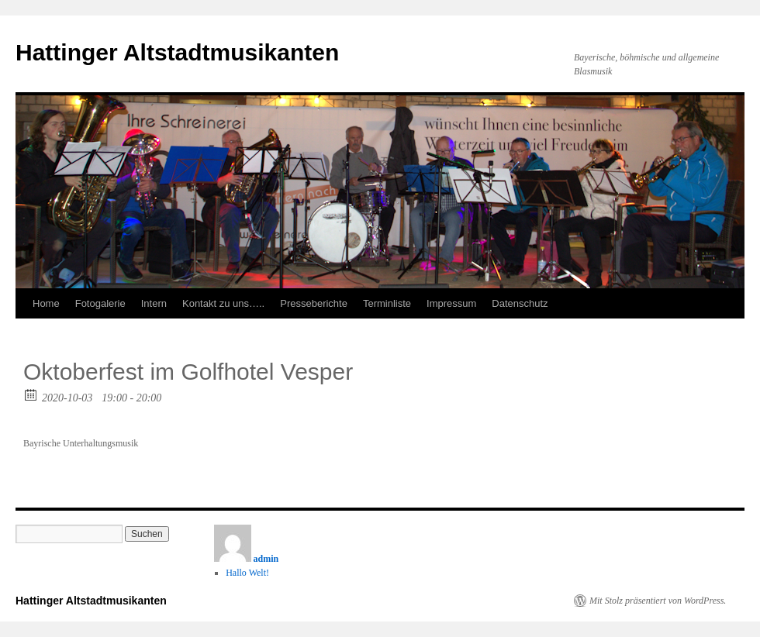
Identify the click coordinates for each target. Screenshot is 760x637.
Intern (154, 303)
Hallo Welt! (247, 572)
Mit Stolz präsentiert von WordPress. (657, 600)
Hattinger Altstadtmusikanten (177, 52)
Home (46, 303)
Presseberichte (313, 303)
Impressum (451, 303)
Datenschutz (520, 303)
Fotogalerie (100, 303)
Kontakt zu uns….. (223, 303)
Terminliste (387, 303)
